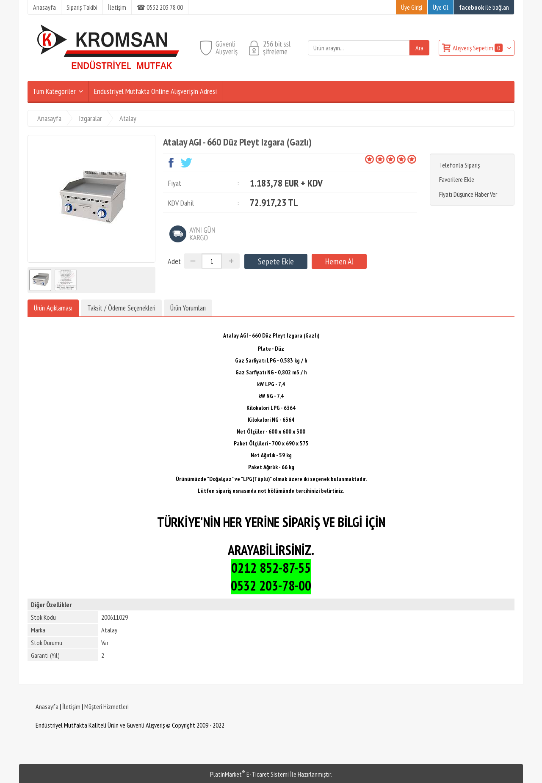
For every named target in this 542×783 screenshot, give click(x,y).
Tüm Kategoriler (54, 91)
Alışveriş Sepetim (478, 48)
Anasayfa (47, 706)
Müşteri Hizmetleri (106, 706)
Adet (174, 261)
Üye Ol (440, 7)
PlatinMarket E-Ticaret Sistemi (249, 774)
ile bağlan (484, 7)
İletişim (71, 706)
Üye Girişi (411, 7)
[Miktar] (212, 261)
